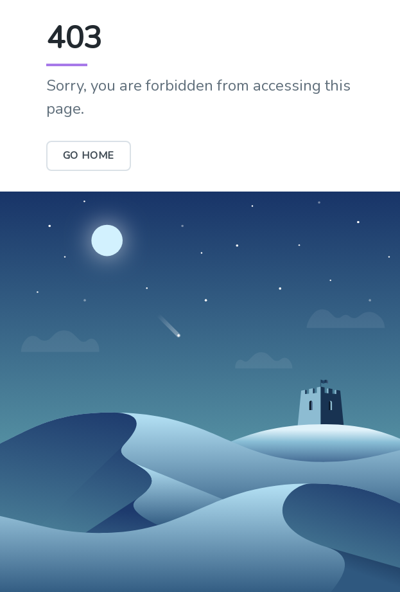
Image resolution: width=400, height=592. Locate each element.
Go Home (89, 155)
